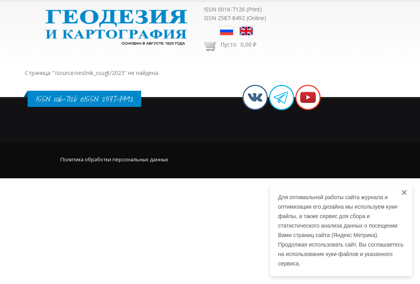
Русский (226, 31)
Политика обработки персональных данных (114, 159)
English (246, 31)
